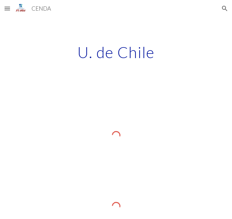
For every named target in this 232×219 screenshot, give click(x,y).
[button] (7, 8)
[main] (116, 52)
